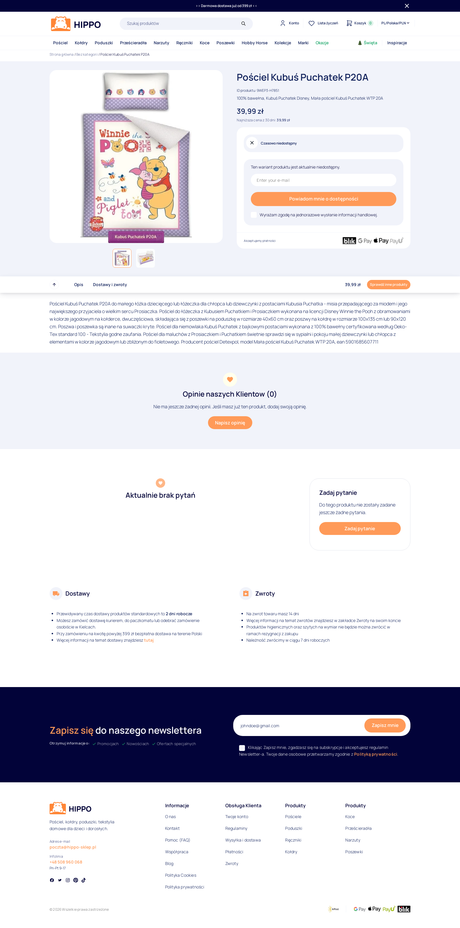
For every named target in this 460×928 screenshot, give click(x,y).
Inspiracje (397, 42)
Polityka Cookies (180, 875)
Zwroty (231, 863)
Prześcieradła (133, 42)
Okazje (322, 42)
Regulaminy (236, 828)
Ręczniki (184, 42)
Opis (78, 284)
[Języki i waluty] (395, 23)
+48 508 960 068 (66, 862)
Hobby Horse (255, 42)
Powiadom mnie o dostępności (323, 199)
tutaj (149, 640)
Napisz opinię (230, 422)
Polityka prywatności (184, 887)
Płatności (234, 851)
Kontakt (172, 828)
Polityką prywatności (375, 754)
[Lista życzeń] (322, 23)
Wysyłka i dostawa (243, 840)
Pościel (60, 42)
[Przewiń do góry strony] (54, 284)
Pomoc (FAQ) (177, 840)
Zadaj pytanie (359, 528)
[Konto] (288, 23)
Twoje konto (236, 816)
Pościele (293, 816)
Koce (204, 42)
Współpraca (177, 851)
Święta (367, 42)
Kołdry (81, 42)
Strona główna (62, 54)
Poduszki (104, 42)
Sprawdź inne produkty (388, 284)
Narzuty (161, 42)
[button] (122, 258)
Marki (303, 42)
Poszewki (226, 42)
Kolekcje (283, 42)
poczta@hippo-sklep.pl (73, 847)
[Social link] (52, 881)
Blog (169, 863)
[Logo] (76, 23)
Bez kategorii (87, 54)
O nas (170, 816)
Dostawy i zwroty (110, 284)
